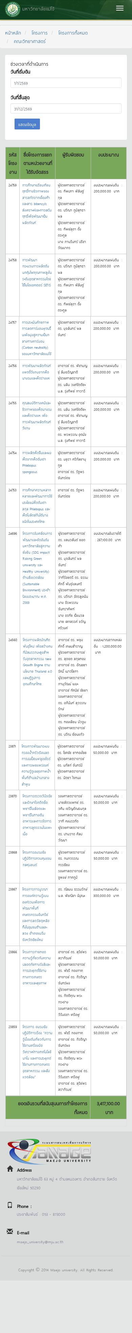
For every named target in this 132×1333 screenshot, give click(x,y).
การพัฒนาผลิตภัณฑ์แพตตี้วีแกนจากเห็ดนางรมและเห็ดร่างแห (36, 372)
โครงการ (40, 32)
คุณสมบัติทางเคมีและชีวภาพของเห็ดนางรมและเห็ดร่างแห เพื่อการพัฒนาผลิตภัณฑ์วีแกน (37, 415)
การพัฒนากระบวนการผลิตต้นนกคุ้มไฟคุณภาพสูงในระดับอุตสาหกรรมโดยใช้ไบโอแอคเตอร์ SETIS (37, 272)
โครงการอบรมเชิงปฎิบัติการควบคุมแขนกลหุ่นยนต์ (37, 858)
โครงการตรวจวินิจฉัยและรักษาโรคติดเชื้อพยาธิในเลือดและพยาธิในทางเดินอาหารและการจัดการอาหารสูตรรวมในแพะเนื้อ (37, 814)
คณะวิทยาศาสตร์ (30, 41)
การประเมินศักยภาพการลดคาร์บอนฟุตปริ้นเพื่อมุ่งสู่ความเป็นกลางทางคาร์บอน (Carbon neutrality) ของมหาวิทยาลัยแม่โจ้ (36, 337)
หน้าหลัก (13, 32)
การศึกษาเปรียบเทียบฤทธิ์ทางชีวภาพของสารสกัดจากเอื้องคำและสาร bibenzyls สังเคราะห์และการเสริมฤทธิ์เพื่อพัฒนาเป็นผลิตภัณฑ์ (37, 203)
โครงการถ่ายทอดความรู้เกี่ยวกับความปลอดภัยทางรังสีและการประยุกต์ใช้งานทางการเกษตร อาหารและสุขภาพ (37, 967)
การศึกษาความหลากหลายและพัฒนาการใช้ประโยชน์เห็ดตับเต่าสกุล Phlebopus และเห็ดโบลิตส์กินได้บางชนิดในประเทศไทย (37, 505)
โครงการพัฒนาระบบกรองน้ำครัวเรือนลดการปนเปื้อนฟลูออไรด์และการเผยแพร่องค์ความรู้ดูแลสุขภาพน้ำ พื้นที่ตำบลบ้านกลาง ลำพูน (36, 764)
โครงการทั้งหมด (73, 32)
